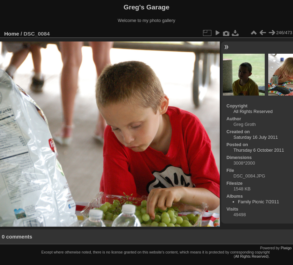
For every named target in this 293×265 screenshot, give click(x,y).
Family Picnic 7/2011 (258, 201)
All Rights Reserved (252, 111)
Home (11, 34)
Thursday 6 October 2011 (258, 150)
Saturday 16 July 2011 (255, 137)
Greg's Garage (146, 7)
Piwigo (286, 248)
